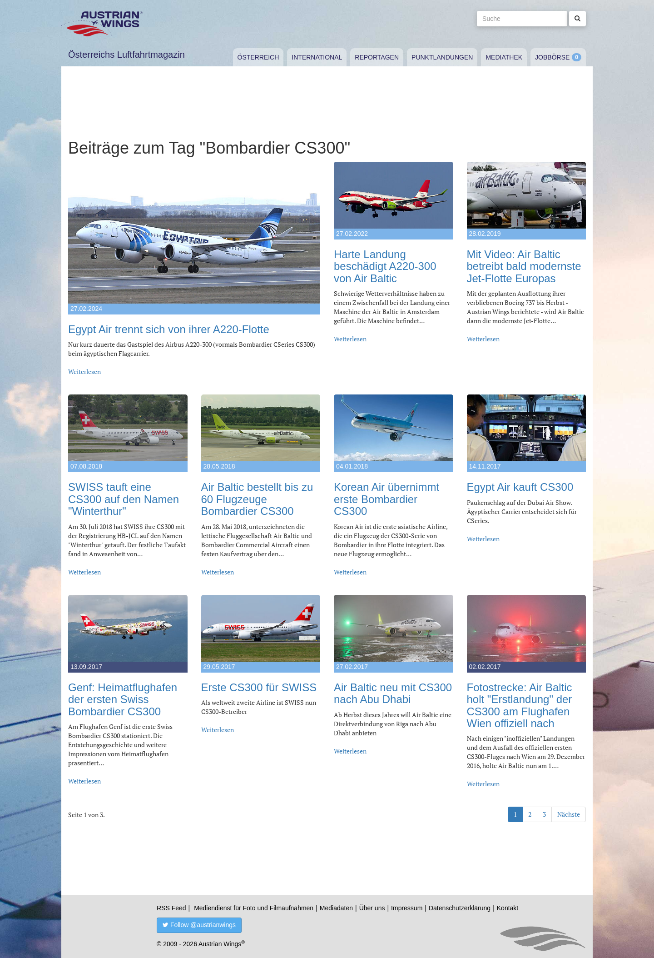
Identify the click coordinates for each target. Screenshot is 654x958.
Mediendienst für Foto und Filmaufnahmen (253, 908)
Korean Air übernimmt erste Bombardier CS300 (386, 499)
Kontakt (507, 908)
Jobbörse (552, 57)
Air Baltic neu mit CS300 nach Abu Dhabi (393, 693)
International (317, 57)
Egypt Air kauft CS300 (520, 487)
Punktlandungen (442, 57)
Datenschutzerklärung (459, 908)
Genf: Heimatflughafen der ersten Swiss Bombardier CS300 (122, 699)
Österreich (258, 57)
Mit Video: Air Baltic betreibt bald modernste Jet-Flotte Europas (524, 266)
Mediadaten (336, 908)
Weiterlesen (84, 371)
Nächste (568, 814)
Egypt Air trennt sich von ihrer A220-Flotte (168, 329)
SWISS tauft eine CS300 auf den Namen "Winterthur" (123, 499)
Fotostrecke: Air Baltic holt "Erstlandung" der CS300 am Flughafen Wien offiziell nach (519, 705)
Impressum (406, 908)
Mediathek (504, 57)
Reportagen (377, 57)
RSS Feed (171, 908)
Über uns (372, 908)
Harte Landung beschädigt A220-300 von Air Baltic (385, 266)
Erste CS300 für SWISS (259, 687)
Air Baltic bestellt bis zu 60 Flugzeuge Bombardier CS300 (257, 499)
